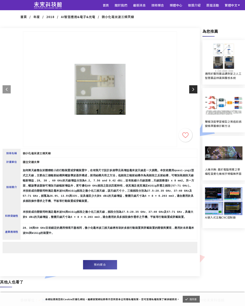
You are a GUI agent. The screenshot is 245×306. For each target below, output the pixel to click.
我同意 (193, 299)
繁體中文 (231, 5)
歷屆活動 (212, 5)
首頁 (106, 5)
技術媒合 (157, 5)
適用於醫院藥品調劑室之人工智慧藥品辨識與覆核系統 (223, 75)
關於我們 (121, 5)
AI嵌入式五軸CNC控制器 (220, 217)
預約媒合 (100, 264)
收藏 (185, 135)
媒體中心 (176, 5)
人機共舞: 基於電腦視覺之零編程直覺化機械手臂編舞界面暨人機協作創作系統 (223, 171)
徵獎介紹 (194, 5)
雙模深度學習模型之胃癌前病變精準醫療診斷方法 (223, 123)
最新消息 (139, 5)
